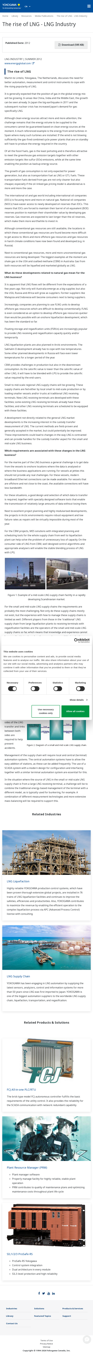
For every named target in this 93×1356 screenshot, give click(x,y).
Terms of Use (46, 1340)
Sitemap (46, 1346)
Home (5, 15)
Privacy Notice (46, 1343)
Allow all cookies (75, 711)
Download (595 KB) (71, 44)
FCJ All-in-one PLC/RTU (21, 1089)
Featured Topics (42, 1316)
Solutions (39, 1308)
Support (66, 1316)
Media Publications (44, 15)
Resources (26, 15)
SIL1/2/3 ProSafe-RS (20, 1254)
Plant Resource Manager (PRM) (27, 1167)
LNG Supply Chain (18, 976)
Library (14, 15)
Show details (77, 700)
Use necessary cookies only (46, 711)
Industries (11, 1308)
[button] (87, 1339)
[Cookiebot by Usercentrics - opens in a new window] (76, 640)
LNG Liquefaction (18, 881)
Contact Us (12, 1323)
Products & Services (72, 1308)
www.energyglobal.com (19, 63)
